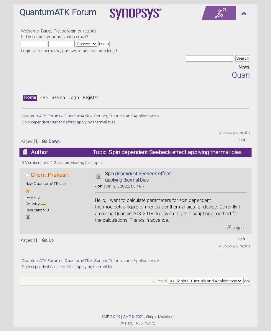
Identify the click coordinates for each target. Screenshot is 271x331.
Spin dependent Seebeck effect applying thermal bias (137, 177)
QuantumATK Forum (57, 12)
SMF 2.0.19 (111, 316)
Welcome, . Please (44, 31)
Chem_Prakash (49, 175)
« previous (229, 133)
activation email (71, 36)
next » (245, 133)
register (89, 31)
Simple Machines (160, 316)
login (71, 31)
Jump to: (160, 281)
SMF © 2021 (133, 316)
